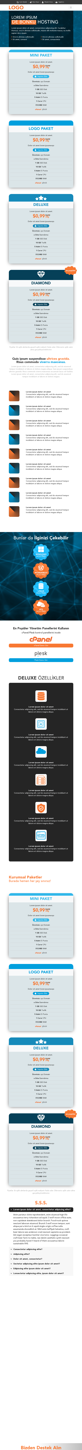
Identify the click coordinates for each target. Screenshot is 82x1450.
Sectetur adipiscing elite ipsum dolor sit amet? (36, 1264)
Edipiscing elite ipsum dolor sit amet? (32, 1269)
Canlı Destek (23, 2)
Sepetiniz (59, 2)
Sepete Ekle (41, 76)
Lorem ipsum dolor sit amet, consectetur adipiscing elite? (42, 1210)
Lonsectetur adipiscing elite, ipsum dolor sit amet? (38, 1273)
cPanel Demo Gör (41, 645)
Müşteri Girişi (48, 2)
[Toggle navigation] (71, 7)
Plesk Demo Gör (41, 660)
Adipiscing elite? (21, 1254)
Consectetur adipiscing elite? (27, 1249)
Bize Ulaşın (35, 2)
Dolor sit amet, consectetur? (27, 1259)
